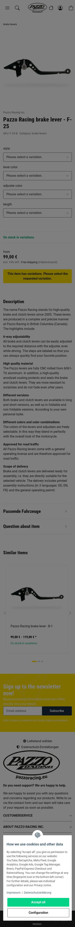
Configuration (38, 913)
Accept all (38, 902)
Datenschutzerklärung (37, 892)
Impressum (13, 892)
